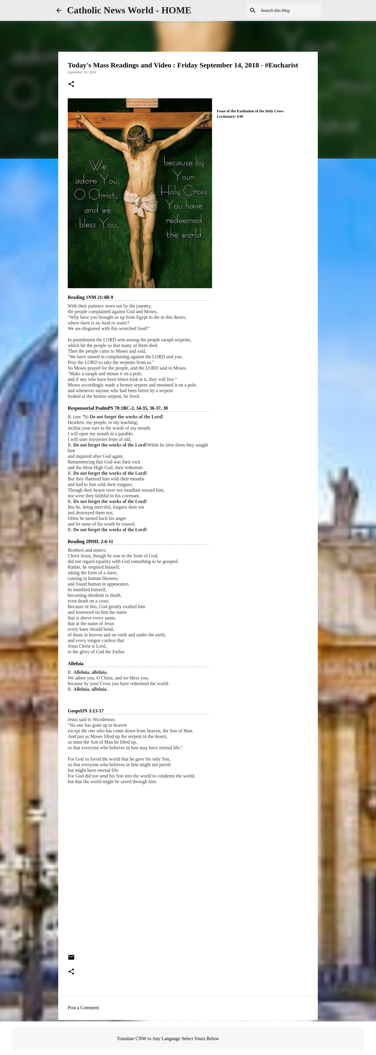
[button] (71, 85)
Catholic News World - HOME (129, 10)
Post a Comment (83, 1007)
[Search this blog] (290, 10)
